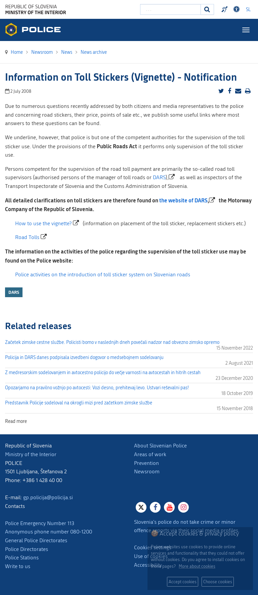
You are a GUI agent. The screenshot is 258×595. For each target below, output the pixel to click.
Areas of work (150, 454)
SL (248, 9)
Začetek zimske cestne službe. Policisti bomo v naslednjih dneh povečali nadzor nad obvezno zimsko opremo (112, 342)
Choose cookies (217, 581)
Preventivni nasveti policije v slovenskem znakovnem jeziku (225, 9)
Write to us (17, 566)
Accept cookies (183, 581)
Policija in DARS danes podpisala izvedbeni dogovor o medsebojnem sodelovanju (84, 357)
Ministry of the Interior (30, 454)
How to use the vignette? (43, 223)
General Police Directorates (36, 540)
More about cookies (197, 566)
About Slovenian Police (160, 445)
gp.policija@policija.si (48, 497)
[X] (141, 507)
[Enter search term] (170, 9)
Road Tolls (27, 237)
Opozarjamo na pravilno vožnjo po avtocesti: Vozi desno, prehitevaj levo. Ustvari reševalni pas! (97, 388)
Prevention (146, 463)
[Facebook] (155, 507)
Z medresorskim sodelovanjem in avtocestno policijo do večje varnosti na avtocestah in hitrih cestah (103, 372)
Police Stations (22, 557)
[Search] (207, 9)
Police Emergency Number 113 (39, 523)
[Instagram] (183, 507)
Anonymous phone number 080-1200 (48, 531)
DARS (159, 177)
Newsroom (147, 471)
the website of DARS (183, 200)
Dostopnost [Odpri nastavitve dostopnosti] (237, 9)
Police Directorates (26, 549)
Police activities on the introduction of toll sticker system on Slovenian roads (102, 274)
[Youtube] (169, 507)
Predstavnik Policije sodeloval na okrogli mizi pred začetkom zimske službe (78, 403)
